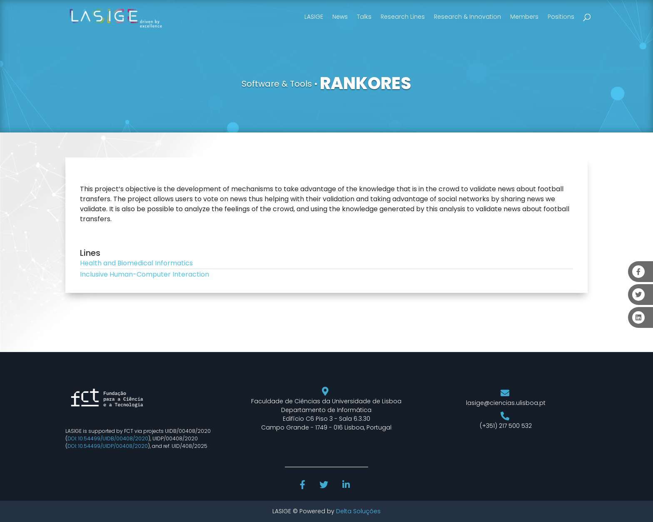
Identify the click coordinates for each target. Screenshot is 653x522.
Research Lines (403, 17)
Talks (364, 17)
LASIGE (313, 17)
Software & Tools (277, 84)
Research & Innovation (467, 17)
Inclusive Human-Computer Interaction (144, 274)
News (340, 17)
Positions (561, 17)
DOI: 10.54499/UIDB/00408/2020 (107, 438)
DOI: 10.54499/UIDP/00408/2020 (107, 446)
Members (524, 17)
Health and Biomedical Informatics (136, 263)
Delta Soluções (358, 511)
